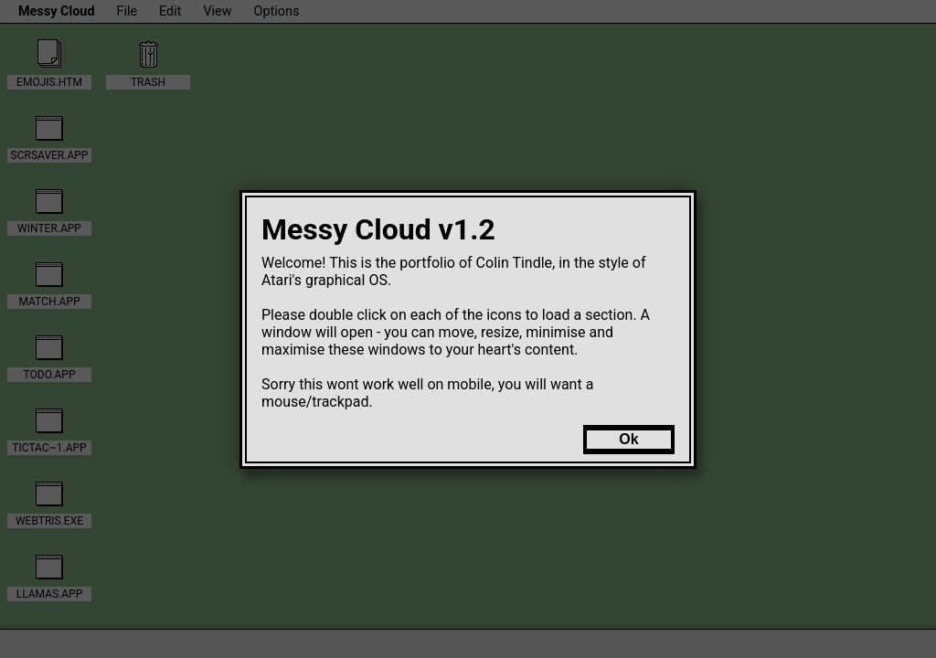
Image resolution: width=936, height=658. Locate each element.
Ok (628, 439)
